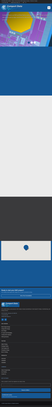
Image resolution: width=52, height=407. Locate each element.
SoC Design (3, 330)
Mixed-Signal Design (5, 326)
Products (4, 355)
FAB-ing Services (5, 336)
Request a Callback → (26, 390)
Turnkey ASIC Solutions (6, 334)
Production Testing (5, 350)
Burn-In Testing (4, 352)
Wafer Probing (4, 344)
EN (23, 2)
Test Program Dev (5, 348)
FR (25, 2)
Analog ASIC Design (5, 328)
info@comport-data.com (15, 2)
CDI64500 (3, 360)
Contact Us (3, 374)
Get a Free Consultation (26, 295)
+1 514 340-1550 (5, 2)
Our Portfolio (4, 372)
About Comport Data (5, 370)
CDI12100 (3, 358)
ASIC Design (4, 323)
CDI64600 (3, 362)
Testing (3, 340)
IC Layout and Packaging (6, 332)
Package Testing (4, 346)
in (2, 319)
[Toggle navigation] (48, 7)
